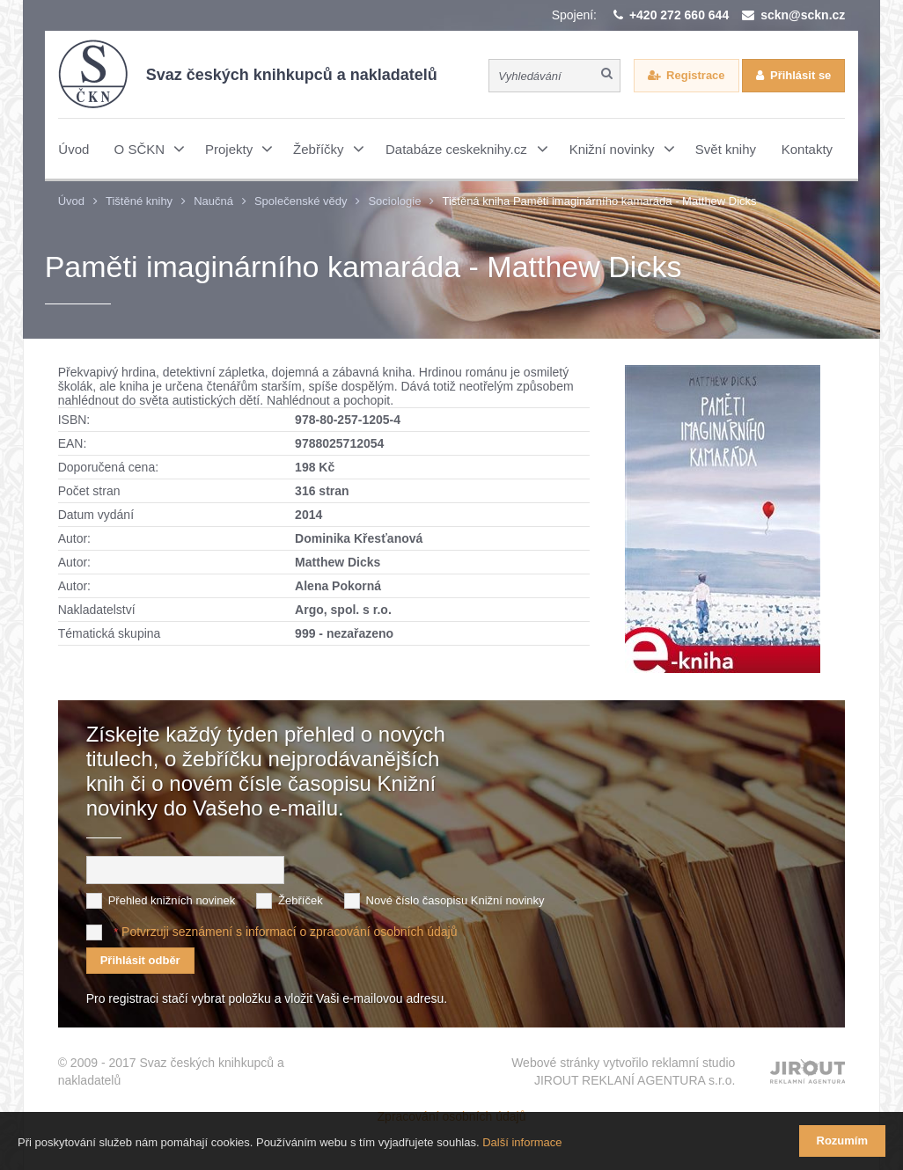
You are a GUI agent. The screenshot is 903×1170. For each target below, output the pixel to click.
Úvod (71, 201)
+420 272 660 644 (679, 15)
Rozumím (843, 1140)
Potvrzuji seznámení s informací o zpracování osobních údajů (289, 932)
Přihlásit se (800, 75)
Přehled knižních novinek (172, 900)
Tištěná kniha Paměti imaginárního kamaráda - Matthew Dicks (599, 201)
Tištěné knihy (139, 201)
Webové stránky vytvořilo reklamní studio (623, 1072)
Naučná (213, 201)
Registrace (695, 75)
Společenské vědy (301, 201)
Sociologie (394, 201)
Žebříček (300, 900)
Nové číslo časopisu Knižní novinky (455, 900)
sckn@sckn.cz (802, 15)
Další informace (522, 1142)
